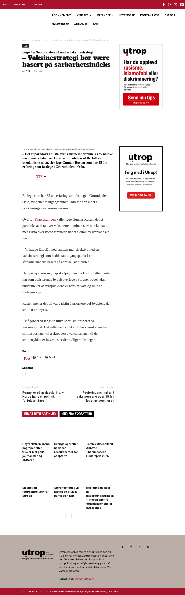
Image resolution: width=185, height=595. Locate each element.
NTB (28, 70)
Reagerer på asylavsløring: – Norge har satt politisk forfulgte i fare (43, 396)
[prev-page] (67, 515)
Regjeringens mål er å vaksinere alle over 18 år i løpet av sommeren (95, 396)
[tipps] (141, 108)
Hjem (25, 40)
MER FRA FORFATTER (76, 413)
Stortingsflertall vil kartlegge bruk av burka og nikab (66, 491)
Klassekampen (45, 219)
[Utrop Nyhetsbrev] (141, 210)
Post (27, 357)
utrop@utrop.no (84, 578)
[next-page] (73, 515)
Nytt (46, 40)
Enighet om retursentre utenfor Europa (35, 491)
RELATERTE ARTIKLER (40, 413)
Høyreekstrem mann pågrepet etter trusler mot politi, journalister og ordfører (36, 452)
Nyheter (36, 40)
